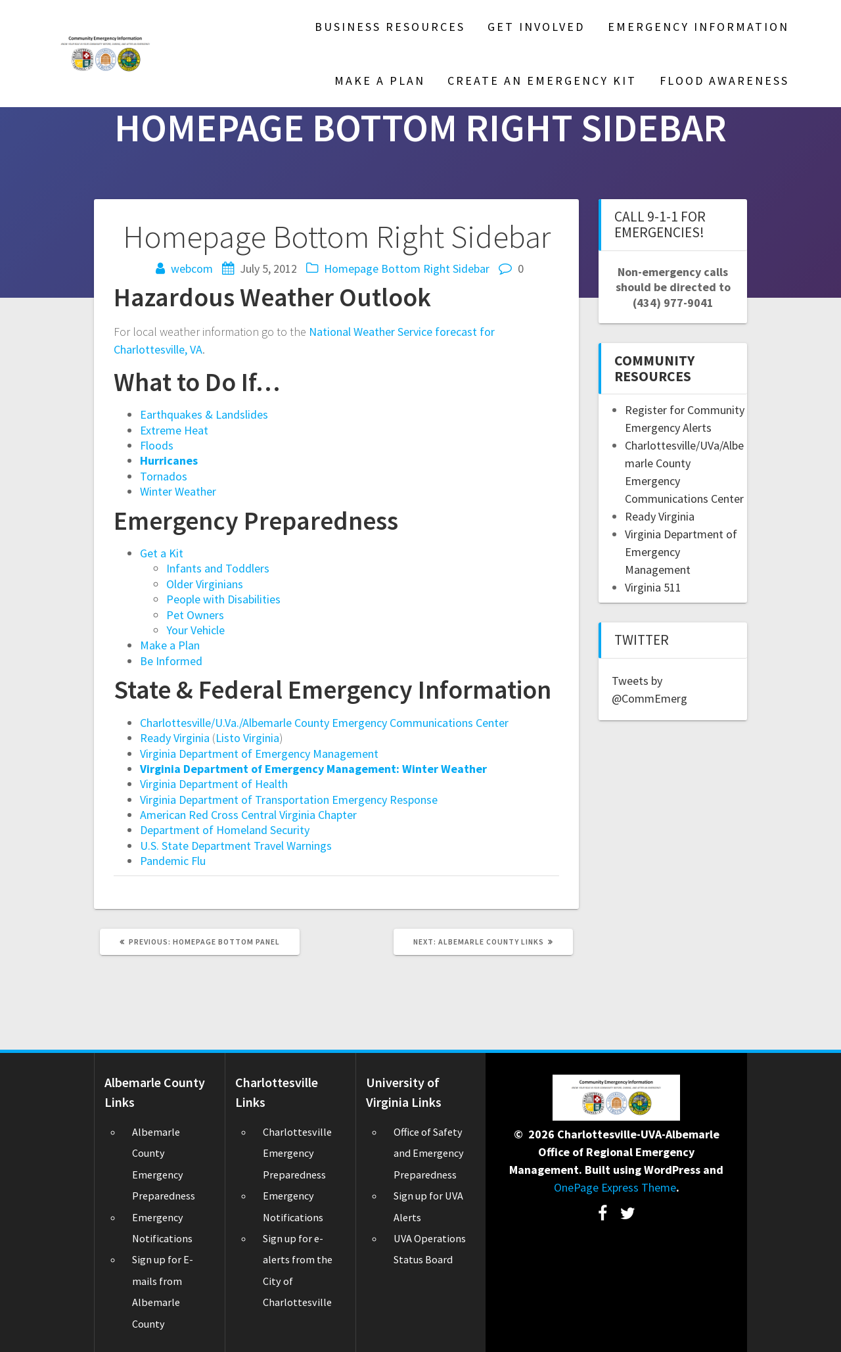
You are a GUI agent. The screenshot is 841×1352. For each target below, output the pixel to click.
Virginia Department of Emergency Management (259, 753)
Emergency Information (698, 26)
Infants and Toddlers (217, 568)
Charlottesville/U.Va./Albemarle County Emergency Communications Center (324, 722)
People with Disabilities (223, 599)
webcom (192, 268)
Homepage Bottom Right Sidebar (406, 268)
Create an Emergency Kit (542, 80)
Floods (156, 445)
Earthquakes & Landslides (204, 414)
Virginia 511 (653, 587)
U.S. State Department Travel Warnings (236, 845)
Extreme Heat (174, 430)
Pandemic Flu (173, 860)
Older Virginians (204, 584)
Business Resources (390, 26)
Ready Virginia (175, 737)
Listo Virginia (247, 737)
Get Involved (536, 26)
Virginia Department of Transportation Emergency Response (289, 799)
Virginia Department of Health (214, 783)
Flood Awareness (724, 80)
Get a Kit (161, 553)
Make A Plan (379, 80)
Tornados (163, 476)
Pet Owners (195, 614)
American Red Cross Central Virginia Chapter (248, 814)
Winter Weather (178, 491)
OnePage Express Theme (615, 1187)
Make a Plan (170, 645)
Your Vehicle (195, 630)
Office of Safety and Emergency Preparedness (429, 1153)
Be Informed (171, 660)
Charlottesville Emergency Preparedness (297, 1153)
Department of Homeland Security (224, 829)
